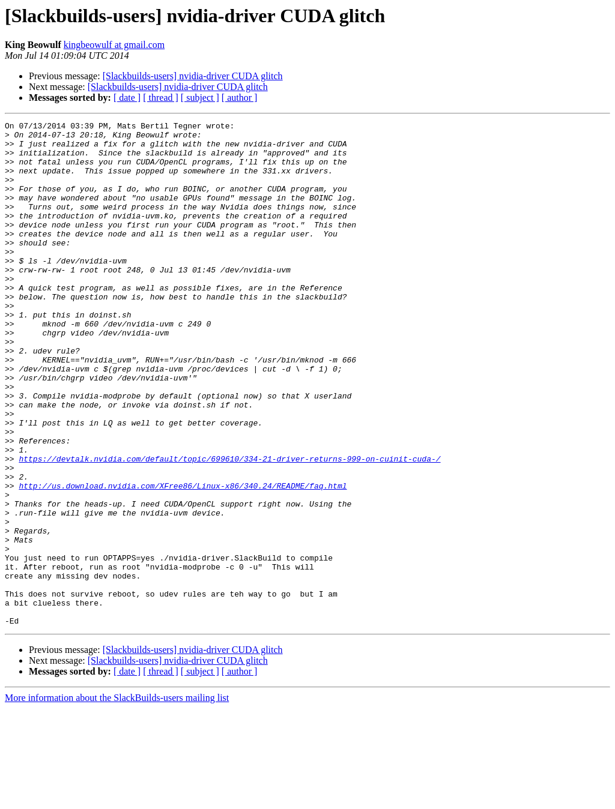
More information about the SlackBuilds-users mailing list (117, 798)
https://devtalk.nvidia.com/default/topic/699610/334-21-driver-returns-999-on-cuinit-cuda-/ (229, 527)
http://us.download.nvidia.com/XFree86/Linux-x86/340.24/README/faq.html (183, 559)
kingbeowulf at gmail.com (114, 45)
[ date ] (127, 97)
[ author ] (240, 97)
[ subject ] (200, 97)
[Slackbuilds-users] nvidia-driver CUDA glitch (193, 76)
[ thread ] (160, 97)
